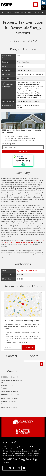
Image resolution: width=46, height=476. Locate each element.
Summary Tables (38, 12)
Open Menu (35, 4)
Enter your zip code (8, 144)
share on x (43, 7)
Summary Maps (26, 12)
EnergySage (34, 455)
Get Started (29, 347)
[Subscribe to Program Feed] (41, 364)
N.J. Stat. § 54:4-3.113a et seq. (27, 271)
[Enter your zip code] (13, 347)
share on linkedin (43, 2)
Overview (16, 12)
